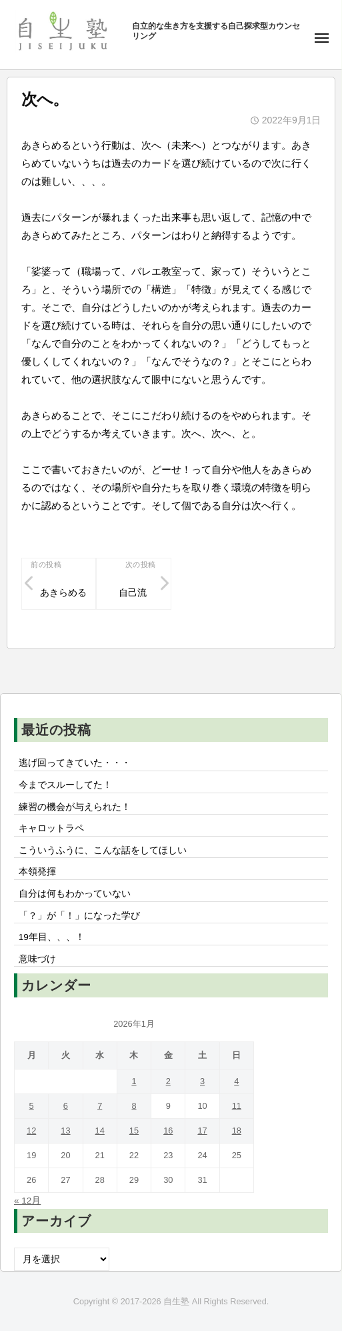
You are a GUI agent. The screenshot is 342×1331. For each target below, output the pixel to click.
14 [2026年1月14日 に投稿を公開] (100, 1131)
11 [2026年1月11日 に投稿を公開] (236, 1106)
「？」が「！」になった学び (79, 916)
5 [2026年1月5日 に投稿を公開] (31, 1106)
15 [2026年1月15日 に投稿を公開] (134, 1131)
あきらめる (63, 593)
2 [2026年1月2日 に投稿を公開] (168, 1081)
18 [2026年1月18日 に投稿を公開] (236, 1131)
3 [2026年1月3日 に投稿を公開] (202, 1081)
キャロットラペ (51, 828)
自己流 (133, 593)
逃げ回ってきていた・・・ (75, 763)
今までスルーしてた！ (65, 785)
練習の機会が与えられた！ (75, 807)
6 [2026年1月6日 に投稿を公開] (65, 1106)
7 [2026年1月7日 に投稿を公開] (99, 1106)
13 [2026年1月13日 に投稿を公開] (65, 1131)
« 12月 (27, 1201)
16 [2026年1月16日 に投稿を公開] (168, 1131)
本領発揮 (37, 872)
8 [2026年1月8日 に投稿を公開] (133, 1106)
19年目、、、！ (52, 937)
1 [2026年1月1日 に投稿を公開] (133, 1081)
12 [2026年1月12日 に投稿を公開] (31, 1131)
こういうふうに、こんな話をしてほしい (103, 850)
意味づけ (42, 959)
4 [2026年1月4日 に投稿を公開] (236, 1081)
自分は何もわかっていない (75, 894)
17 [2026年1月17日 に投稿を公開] (202, 1131)
